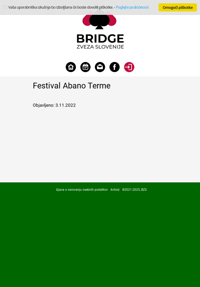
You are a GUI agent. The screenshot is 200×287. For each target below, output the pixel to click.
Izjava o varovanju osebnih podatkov (82, 190)
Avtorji (115, 190)
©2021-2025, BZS (134, 190)
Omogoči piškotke (178, 7)
